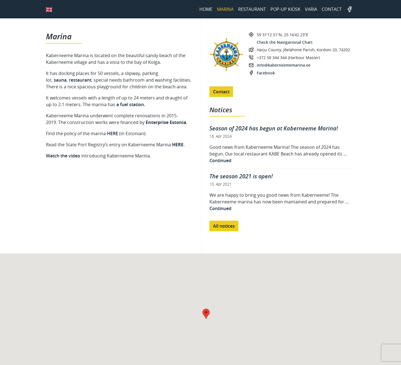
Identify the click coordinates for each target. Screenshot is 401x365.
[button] (206, 314)
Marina (225, 9)
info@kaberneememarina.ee (283, 65)
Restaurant (252, 9)
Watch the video (63, 156)
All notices (224, 226)
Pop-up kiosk (285, 9)
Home (205, 9)
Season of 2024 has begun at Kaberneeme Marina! (273, 128)
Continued (220, 160)
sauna (60, 80)
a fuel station (130, 104)
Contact (332, 9)
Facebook (349, 9)
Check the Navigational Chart (285, 42)
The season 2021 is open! (241, 176)
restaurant (80, 80)
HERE (113, 133)
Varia (311, 9)
